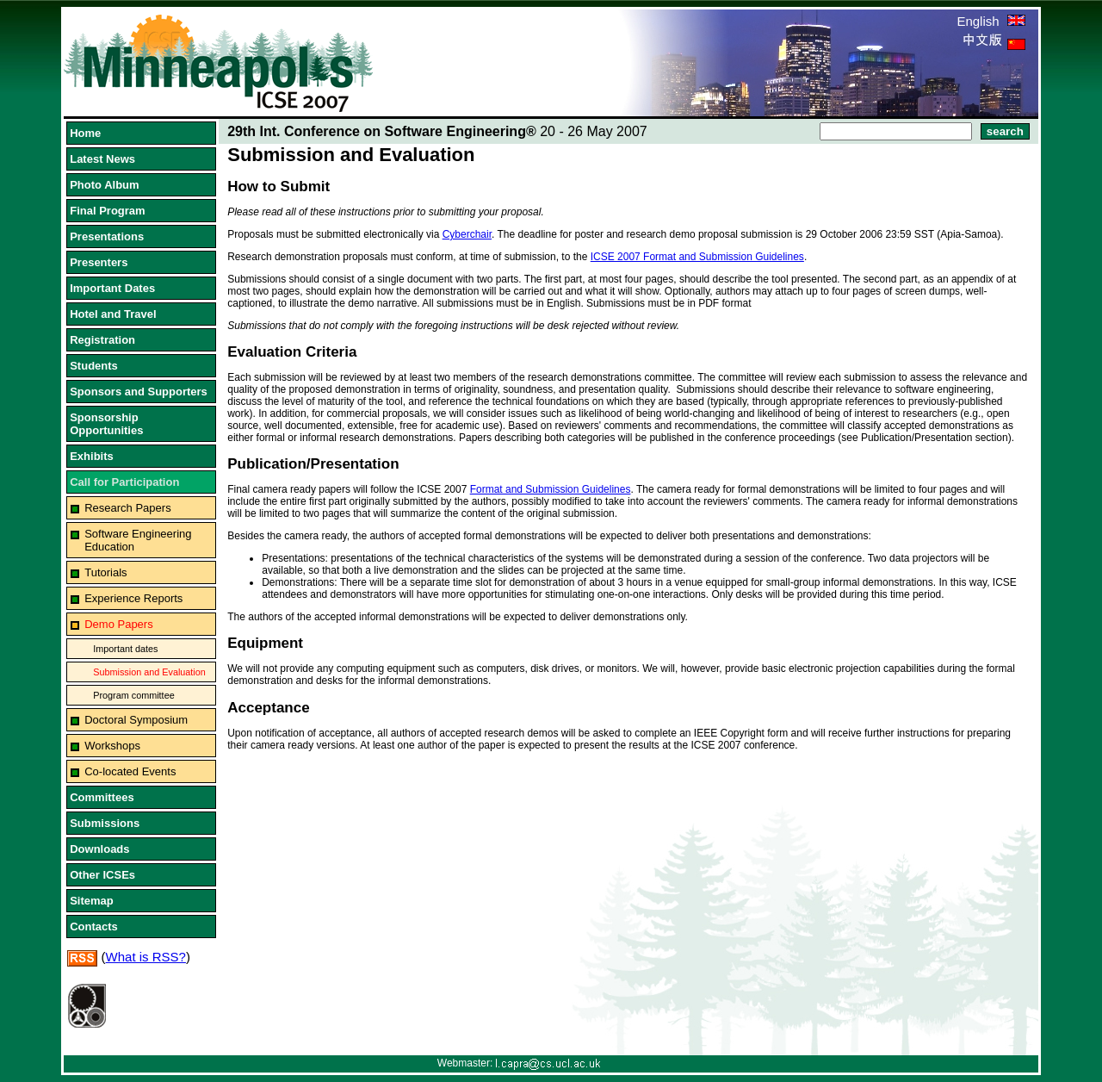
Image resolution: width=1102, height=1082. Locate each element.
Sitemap (92, 900)
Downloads (99, 849)
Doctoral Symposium (136, 719)
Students (94, 365)
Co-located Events (130, 771)
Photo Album (104, 184)
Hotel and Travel (113, 314)
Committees (101, 797)
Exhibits (92, 456)
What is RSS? (146, 956)
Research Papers (127, 507)
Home (85, 133)
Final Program (107, 210)
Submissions (104, 823)
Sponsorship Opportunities (106, 424)
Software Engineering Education (137, 540)
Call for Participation (124, 482)
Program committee (133, 695)
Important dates (125, 649)
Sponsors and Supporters (138, 391)
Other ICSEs (102, 874)
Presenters (98, 262)
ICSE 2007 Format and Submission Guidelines (697, 257)
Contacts (94, 926)
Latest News (102, 158)
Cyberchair (467, 234)
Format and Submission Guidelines (550, 489)
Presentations (107, 236)
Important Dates (112, 288)
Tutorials (105, 572)
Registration (102, 339)
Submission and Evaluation (149, 672)
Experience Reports (133, 598)
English (991, 21)
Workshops (112, 745)
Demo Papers (118, 624)
